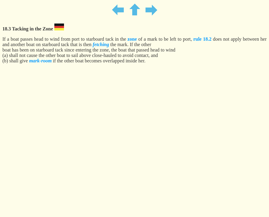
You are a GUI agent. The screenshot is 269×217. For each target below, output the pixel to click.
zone (132, 39)
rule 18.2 (202, 39)
